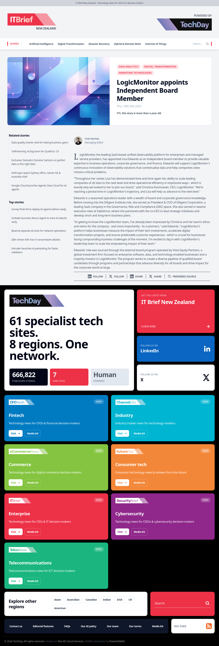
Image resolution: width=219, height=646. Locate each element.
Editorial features (43, 626)
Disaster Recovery (99, 44)
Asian (57, 599)
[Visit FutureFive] (135, 451)
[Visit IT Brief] (28, 500)
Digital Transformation (71, 44)
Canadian (91, 599)
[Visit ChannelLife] (135, 402)
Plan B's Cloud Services (70, 641)
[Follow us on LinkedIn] (95, 276)
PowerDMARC (117, 641)
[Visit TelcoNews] (28, 550)
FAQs (67, 626)
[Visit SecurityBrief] (135, 500)
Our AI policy (88, 626)
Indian (107, 599)
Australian (73, 599)
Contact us (15, 626)
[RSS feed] (193, 626)
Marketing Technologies (135, 72)
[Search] (207, 44)
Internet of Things (155, 44)
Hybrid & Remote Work (127, 44)
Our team (112, 626)
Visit (15, 433)
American (60, 608)
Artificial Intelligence (41, 44)
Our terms (135, 626)
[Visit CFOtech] (28, 402)
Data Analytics (129, 66)
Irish (119, 599)
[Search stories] (190, 43)
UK (130, 599)
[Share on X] (155, 276)
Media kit (32, 433)
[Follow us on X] (116, 276)
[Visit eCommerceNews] (28, 451)
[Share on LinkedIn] (136, 276)
